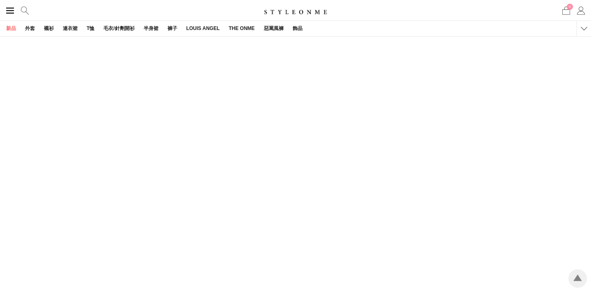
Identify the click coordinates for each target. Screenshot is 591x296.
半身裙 (151, 28)
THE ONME (241, 28)
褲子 (172, 28)
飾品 (297, 28)
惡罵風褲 (274, 28)
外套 (30, 28)
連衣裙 (70, 28)
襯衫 (49, 28)
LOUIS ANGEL (203, 28)
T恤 (90, 28)
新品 (11, 28)
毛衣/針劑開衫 (118, 28)
